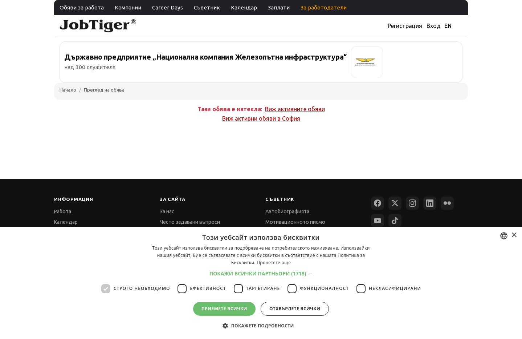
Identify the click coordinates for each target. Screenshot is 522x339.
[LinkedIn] (429, 203)
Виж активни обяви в (261, 118)
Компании (128, 7)
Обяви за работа (82, 7)
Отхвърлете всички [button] (294, 309)
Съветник (207, 7)
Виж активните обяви (295, 109)
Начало (68, 90)
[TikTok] (394, 220)
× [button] (514, 235)
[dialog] (261, 283)
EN (448, 26)
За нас (167, 211)
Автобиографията (287, 211)
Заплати (279, 7)
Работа (62, 211)
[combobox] (503, 235)
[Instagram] (412, 203)
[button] (261, 273)
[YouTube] (377, 220)
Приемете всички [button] (224, 309)
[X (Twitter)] (394, 203)
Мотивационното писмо (295, 222)
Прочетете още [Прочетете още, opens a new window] (274, 262)
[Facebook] (377, 203)
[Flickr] (447, 203)
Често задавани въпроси (190, 222)
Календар (244, 7)
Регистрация (405, 26)
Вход (434, 26)
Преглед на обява (104, 90)
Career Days (167, 7)
